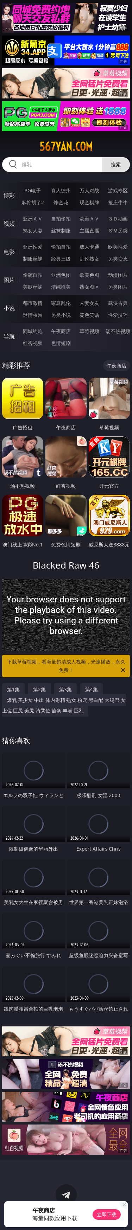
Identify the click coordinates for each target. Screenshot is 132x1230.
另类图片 (118, 286)
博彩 (9, 195)
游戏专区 (118, 190)
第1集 (13, 689)
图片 (9, 280)
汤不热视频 (118, 331)
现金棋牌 (89, 202)
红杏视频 (33, 343)
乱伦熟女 (89, 258)
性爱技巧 (118, 315)
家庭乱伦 (61, 303)
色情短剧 (61, 343)
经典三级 (61, 258)
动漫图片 (118, 274)
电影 (9, 252)
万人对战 (89, 190)
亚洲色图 (61, 274)
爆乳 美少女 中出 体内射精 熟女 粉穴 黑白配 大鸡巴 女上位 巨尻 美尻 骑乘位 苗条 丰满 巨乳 (64, 705)
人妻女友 (89, 303)
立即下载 (107, 1214)
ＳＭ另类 (118, 230)
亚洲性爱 (33, 246)
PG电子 (32, 190)
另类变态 (118, 258)
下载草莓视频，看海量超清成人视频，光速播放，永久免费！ (67, 666)
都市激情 (33, 303)
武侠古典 (118, 303)
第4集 (91, 689)
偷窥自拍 (33, 274)
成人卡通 (89, 246)
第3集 (65, 689)
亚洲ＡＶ (33, 218)
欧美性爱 (118, 246)
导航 (9, 336)
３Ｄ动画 (118, 218)
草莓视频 (89, 331)
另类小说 (61, 315)
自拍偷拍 (61, 218)
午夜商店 (61, 331)
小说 (9, 308)
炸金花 (61, 202)
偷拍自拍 (61, 246)
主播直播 (89, 230)
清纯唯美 (61, 286)
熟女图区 (89, 286)
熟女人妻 (33, 230)
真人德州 (61, 190)
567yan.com (66, 147)
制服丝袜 (33, 258)
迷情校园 (33, 315)
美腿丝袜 (33, 286)
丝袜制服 (61, 230)
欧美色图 (89, 274)
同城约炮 (33, 331)
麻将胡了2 (32, 202)
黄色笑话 (89, 315)
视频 (9, 224)
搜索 (116, 164)
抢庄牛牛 (118, 202)
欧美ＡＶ (89, 218)
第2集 (39, 689)
